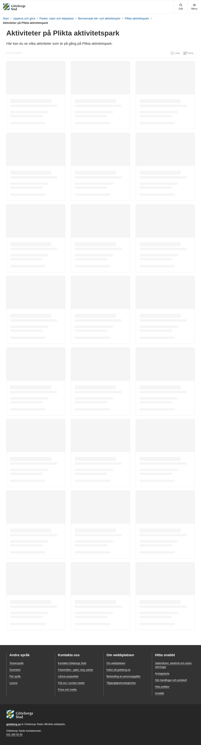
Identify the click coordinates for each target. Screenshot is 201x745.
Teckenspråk (16, 663)
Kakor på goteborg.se (118, 669)
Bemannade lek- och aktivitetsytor (99, 18)
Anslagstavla (162, 673)
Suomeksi (14, 669)
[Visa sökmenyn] (180, 7)
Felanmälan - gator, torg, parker (75, 669)
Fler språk (15, 676)
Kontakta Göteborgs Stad (72, 663)
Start (6, 18)
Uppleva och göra (24, 18)
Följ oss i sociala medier (71, 683)
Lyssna (13, 683)
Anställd (159, 693)
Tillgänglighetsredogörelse (121, 683)
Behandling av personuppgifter (123, 676)
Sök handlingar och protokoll (171, 680)
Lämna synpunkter (68, 676)
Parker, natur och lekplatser (56, 18)
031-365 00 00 (14, 734)
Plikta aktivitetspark (137, 18)
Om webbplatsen (115, 663)
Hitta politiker (162, 686)
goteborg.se (13, 724)
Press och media (67, 689)
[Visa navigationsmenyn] (194, 7)
